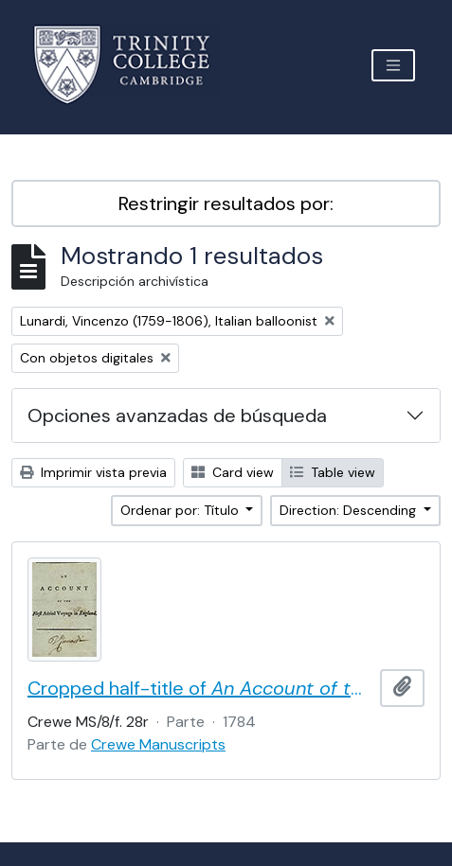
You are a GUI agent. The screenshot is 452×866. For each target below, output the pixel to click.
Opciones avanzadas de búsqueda (177, 415)
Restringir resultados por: (226, 203)
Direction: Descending (350, 510)
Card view (232, 472)
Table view (332, 472)
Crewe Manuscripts (158, 744)
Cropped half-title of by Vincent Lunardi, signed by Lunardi (199, 688)
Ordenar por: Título (181, 510)
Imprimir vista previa (93, 472)
